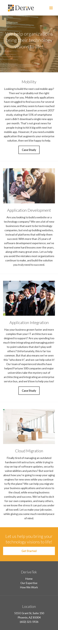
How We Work (29, 587)
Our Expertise (28, 583)
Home (29, 578)
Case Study (29, 150)
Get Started (29, 551)
